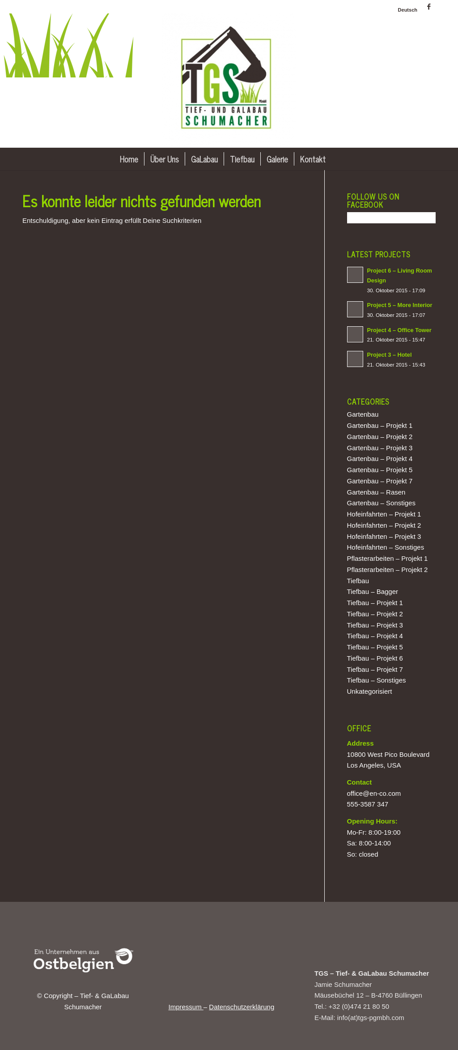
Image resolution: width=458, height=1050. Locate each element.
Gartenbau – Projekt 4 (380, 458)
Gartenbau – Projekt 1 (380, 425)
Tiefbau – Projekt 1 (375, 602)
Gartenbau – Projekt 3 (380, 448)
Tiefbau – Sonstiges (376, 680)
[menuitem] (405, 9)
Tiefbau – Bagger (373, 591)
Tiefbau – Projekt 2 (375, 614)
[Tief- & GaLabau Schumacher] (229, 80)
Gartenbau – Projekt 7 (380, 481)
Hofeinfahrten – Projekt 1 (384, 514)
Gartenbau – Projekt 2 (380, 436)
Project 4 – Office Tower (399, 330)
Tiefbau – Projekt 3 (375, 625)
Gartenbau (363, 414)
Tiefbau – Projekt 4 (375, 636)
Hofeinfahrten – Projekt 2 (384, 525)
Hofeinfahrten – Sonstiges (385, 547)
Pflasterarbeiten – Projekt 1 (387, 558)
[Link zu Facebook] (429, 6)
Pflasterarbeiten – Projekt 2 (387, 569)
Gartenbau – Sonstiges (381, 503)
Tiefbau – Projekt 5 (375, 647)
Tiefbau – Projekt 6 (375, 658)
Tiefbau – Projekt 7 (375, 669)
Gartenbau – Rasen (376, 492)
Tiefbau (358, 581)
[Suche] (337, 159)
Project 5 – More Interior (400, 305)
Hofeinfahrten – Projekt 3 (384, 536)
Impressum (185, 1007)
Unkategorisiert (369, 691)
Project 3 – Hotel (389, 354)
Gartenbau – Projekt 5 (380, 470)
